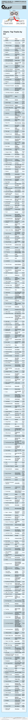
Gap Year (17, 85)
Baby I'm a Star (18, 496)
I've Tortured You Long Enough (17, 459)
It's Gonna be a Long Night (18, 703)
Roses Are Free (18, 409)
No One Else (17, 81)
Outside (16, 535)
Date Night (17, 641)
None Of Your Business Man (18, 252)
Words (16, 105)
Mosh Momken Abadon (18, 271)
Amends (16, 527)
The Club (17, 185)
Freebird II (17, 674)
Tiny (16, 289)
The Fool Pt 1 (18, 559)
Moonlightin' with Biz (17, 690)
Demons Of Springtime (17, 500)
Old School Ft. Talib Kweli (18, 219)
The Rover (17, 353)
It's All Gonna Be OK (17, 342)
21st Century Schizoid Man (18, 365)
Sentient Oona (18, 244)
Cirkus (16, 477)
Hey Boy (16, 519)
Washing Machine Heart (18, 698)
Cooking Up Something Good (17, 447)
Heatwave (17, 109)
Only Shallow (17, 581)
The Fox (16, 411)
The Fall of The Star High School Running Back (18, 442)
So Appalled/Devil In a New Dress (18, 648)
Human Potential (17, 152)
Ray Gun (17, 654)
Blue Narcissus (18, 122)
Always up (17, 275)
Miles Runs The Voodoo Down (18, 167)
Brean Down (17, 389)
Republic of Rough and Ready (17, 66)
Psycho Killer (17, 42)
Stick (16, 544)
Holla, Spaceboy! (17, 128)
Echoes (16, 541)
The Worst (17, 533)
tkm (15, 182)
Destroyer (17, 236)
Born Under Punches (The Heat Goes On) (18, 215)
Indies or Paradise (17, 377)
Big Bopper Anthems (17, 512)
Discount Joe (6, 37)
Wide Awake (17, 324)
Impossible (17, 483)
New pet (16, 206)
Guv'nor (16, 247)
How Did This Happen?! (18, 140)
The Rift (16, 546)
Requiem (17, 323)
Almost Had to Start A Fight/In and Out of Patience (18, 563)
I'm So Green (17, 643)
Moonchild (17, 386)
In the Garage (18, 694)
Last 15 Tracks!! (8, 22)
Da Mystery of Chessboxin (18, 79)
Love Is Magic (18, 311)
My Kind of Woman (17, 517)
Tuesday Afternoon (17, 629)
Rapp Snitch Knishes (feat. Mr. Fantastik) (18, 395)
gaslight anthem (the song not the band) (18, 89)
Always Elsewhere (17, 146)
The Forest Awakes (17, 221)
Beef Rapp (17, 203)
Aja (15, 424)
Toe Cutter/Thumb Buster (18, 303)
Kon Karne (17, 154)
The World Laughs (17, 374)
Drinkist (16, 371)
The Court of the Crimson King (17, 233)
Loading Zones (18, 652)
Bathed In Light (18, 589)
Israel (16, 254)
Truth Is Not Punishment (17, 700)
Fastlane (17, 469)
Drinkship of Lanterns (17, 285)
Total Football (18, 594)
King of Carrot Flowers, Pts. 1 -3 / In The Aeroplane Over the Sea (18, 317)
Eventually (17, 281)
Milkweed (17, 362)
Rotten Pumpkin (17, 50)
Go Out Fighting (18, 605)
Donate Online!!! (20, 22)
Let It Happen (18, 190)
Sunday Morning (16, 572)
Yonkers (16, 592)
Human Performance (17, 134)
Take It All (17, 415)
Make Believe (18, 191)
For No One (17, 557)
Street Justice (18, 635)
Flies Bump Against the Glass (17, 658)
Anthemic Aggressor (17, 46)
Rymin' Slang (17, 261)
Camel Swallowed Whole (17, 278)
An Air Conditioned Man (17, 597)
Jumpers (17, 162)
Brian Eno (17, 40)
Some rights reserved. (18, 717)
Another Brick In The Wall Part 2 (18, 578)
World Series (17, 676)
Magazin (16, 169)
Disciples (17, 692)
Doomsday (17, 426)
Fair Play (17, 347)
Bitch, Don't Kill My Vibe (18, 199)
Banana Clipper (18, 672)
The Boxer (17, 708)
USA (16, 71)
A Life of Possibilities (17, 160)
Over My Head (18, 351)
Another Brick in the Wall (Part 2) (18, 429)
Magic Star (17, 205)
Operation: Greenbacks (17, 227)
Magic (16, 494)
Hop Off (16, 502)
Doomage (17, 306)
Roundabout (17, 83)
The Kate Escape (17, 131)
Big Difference (18, 313)
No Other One (18, 183)
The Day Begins (16, 268)
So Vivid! (17, 92)
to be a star (17, 368)
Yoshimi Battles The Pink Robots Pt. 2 (18, 613)
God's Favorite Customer (18, 230)
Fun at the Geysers (17, 126)
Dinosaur (17, 360)
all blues (16, 686)
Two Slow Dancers (17, 358)
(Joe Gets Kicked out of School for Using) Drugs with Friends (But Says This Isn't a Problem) (18, 623)
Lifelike (16, 466)
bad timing (17, 156)
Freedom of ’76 (18, 309)
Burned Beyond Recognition (18, 177)
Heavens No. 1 (18, 435)
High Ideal (17, 505)
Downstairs (17, 174)
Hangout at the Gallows (18, 63)
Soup (16, 462)
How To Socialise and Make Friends (18, 617)
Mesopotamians (18, 555)
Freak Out (17, 456)
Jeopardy (17, 355)
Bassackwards (18, 47)
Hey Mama (17, 706)
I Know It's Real (18, 538)
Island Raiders (18, 264)
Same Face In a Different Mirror (18, 491)
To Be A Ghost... (16, 327)
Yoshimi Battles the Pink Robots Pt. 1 (18, 297)
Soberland (17, 294)
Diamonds (17, 542)
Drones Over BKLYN (17, 439)
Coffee (16, 421)
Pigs (16, 345)
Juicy (16, 670)
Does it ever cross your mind (18, 584)
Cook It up (17, 201)
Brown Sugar (17, 590)
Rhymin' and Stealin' (17, 333)
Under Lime (17, 382)
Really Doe (17, 136)
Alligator (16, 102)
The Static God (18, 164)
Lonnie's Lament (16, 552)
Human (16, 419)
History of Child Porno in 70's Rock (18, 336)
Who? (16, 96)
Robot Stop (17, 60)
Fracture (16, 681)
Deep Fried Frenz (17, 120)
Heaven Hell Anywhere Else (18, 684)
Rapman (16, 645)
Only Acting (17, 69)
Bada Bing (17, 403)
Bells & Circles (18, 187)
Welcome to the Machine (18, 575)
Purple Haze (17, 209)
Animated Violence (17, 180)
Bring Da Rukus (18, 600)
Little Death (17, 399)
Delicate (16, 239)
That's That (17, 679)
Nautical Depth (18, 339)
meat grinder (17, 249)
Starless (16, 515)
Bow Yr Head (17, 661)
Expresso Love (18, 413)
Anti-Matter (17, 349)
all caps (16, 77)
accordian (17, 401)
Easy (16, 283)
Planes (16, 272)
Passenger (17, 287)
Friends (16, 256)
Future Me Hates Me (17, 57)
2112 (16, 463)
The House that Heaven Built (18, 293)
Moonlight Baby (18, 508)
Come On (17, 300)
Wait (16, 498)
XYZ (16, 258)
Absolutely (17, 688)
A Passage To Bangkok (18, 587)
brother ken (23, 1)
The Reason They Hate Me (18, 530)
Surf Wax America (17, 171)
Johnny (16, 75)
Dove (16, 321)
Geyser (16, 99)
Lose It (16, 479)
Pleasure (17, 193)
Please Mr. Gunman (17, 197)
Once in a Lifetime (17, 633)
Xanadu (16, 212)
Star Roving (17, 237)
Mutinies (16, 603)
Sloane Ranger (18, 524)
